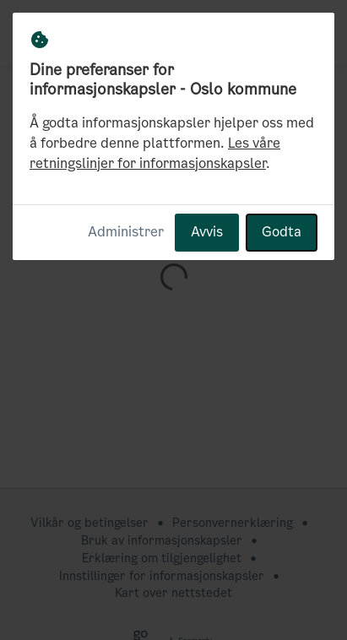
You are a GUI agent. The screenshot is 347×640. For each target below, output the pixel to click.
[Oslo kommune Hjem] (48, 33)
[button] (315, 33)
